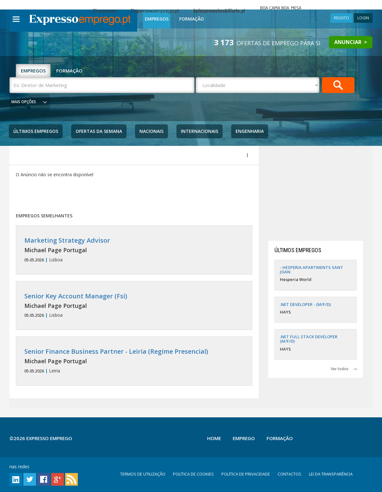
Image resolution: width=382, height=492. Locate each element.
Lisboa (134, 250)
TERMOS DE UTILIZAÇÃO (142, 474)
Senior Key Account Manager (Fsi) (75, 296)
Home (214, 438)
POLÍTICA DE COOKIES (193, 474)
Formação (191, 19)
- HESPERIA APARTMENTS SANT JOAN (311, 270)
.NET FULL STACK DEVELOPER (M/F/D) (308, 339)
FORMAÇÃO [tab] (69, 70)
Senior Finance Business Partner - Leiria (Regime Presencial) (116, 351)
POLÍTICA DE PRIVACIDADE (245, 474)
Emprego (244, 438)
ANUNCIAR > (350, 42)
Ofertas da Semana (99, 131)
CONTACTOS (289, 474)
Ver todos (344, 368)
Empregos (157, 19)
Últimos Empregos (35, 131)
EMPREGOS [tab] (33, 70)
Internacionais (199, 131)
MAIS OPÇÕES (23, 101)
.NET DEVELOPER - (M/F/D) (305, 304)
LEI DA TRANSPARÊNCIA (331, 474)
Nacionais (151, 131)
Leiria (134, 361)
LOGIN (363, 18)
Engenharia (250, 131)
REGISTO (341, 18)
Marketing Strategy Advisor (67, 240)
